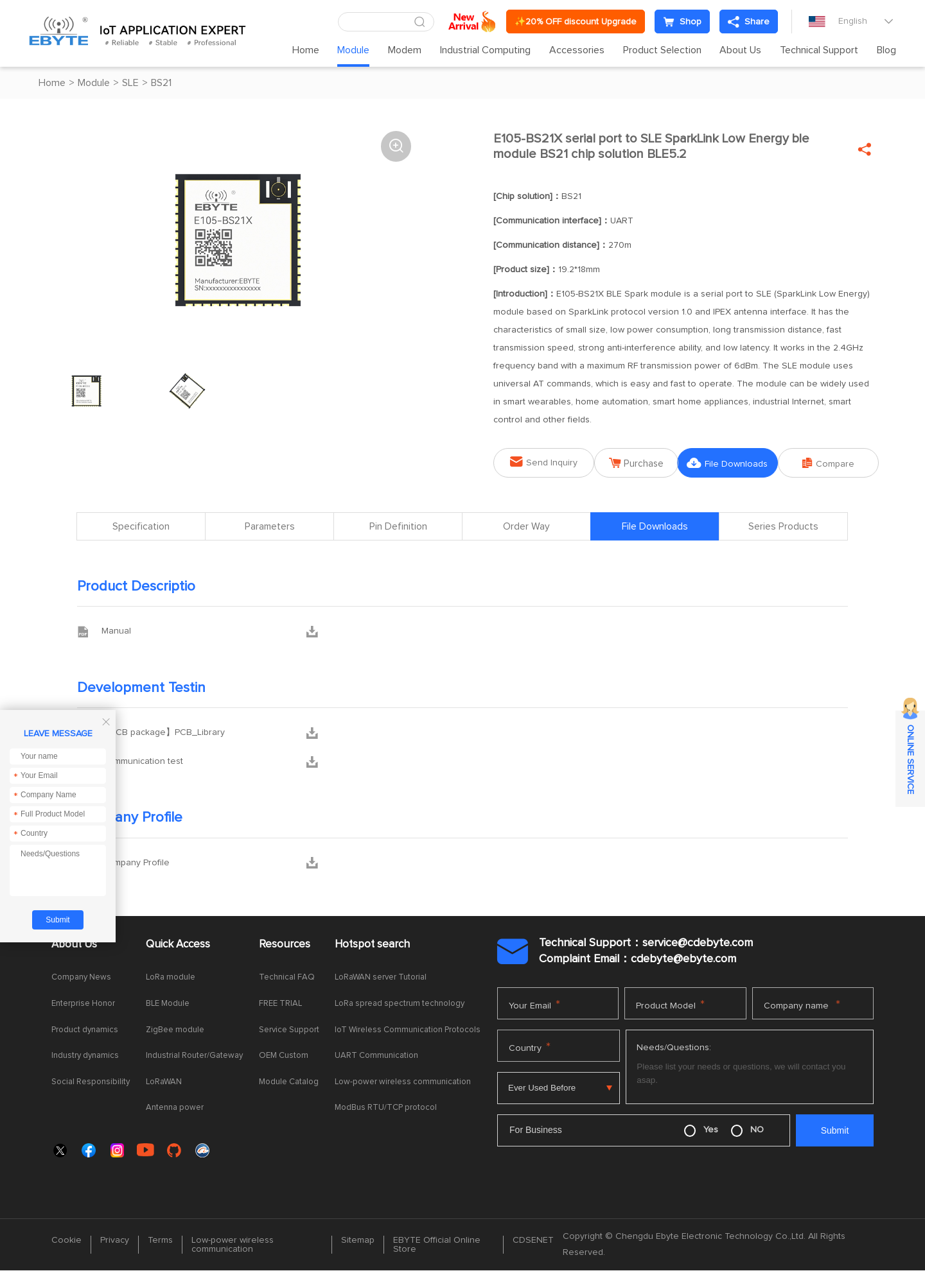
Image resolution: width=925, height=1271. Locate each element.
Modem (404, 50)
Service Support (289, 1030)
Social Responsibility (90, 1082)
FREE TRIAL (280, 1004)
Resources (284, 944)
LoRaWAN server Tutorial (381, 978)
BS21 (161, 83)
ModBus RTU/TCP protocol (386, 1108)
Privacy (114, 1240)
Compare (833, 463)
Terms (160, 1240)
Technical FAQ (287, 978)
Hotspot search (372, 944)
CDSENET (533, 1240)
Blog (886, 50)
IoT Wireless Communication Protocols (407, 1030)
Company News (81, 978)
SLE (130, 83)
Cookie (66, 1240)
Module (353, 50)
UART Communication (376, 1056)
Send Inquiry (539, 461)
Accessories (576, 50)
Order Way (526, 527)
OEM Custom (283, 1056)
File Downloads (735, 463)
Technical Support (819, 50)
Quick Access (178, 944)
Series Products (783, 527)
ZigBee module (175, 1030)
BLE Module (167, 1004)
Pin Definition (398, 527)
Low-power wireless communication (403, 1082)
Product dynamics (84, 1030)
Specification (141, 527)
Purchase (638, 463)
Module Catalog (289, 1082)
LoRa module (170, 978)
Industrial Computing (485, 50)
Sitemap (357, 1240)
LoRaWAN (164, 1082)
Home (305, 50)
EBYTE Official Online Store (436, 1245)
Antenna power (175, 1108)
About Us (740, 50)
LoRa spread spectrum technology (399, 1004)
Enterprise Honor (83, 1004)
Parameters (269, 527)
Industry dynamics (85, 1056)
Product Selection (662, 50)
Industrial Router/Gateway (194, 1056)
